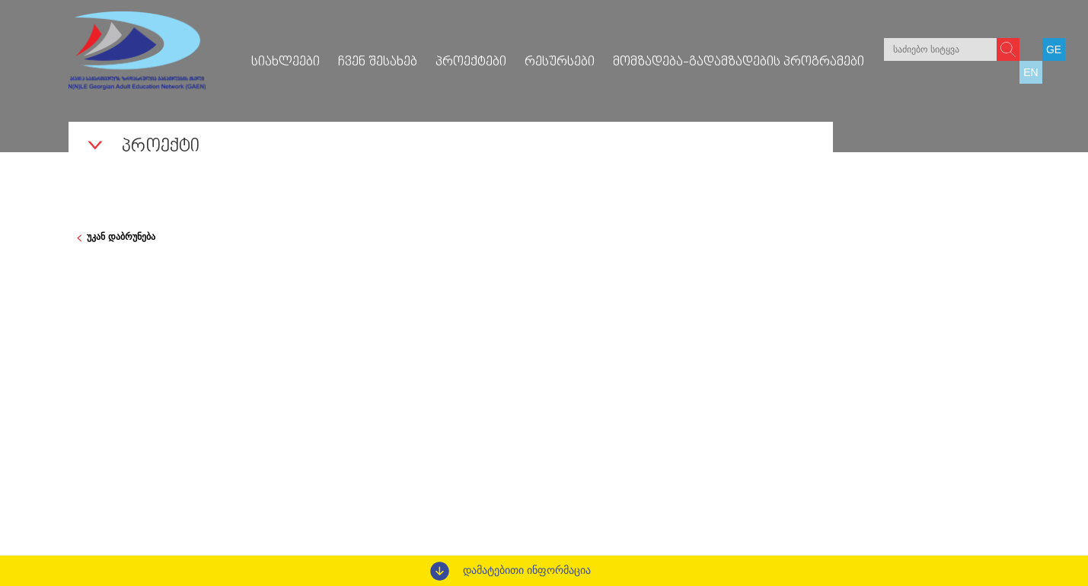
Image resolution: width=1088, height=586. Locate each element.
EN (1030, 72)
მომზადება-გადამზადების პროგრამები (738, 62)
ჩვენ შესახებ (377, 62)
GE (1053, 49)
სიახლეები (285, 62)
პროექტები (471, 62)
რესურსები (560, 62)
